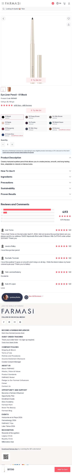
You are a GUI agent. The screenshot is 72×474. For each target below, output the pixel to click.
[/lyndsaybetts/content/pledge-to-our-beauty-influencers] (15, 380)
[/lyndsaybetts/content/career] (4, 383)
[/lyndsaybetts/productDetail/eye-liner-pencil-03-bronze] (59, 128)
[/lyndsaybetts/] (12, 3)
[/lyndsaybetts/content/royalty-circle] (7, 439)
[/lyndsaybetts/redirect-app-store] (6, 457)
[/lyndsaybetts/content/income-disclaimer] (13, 359)
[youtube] (15, 322)
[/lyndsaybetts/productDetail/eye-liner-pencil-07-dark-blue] (12, 134)
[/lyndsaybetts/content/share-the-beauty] (9, 408)
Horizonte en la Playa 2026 (12, 417)
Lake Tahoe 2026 (8, 426)
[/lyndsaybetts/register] (13, 333)
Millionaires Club (8, 442)
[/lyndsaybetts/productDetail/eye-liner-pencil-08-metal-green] (59, 123)
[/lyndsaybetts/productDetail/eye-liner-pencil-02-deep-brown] (36, 117)
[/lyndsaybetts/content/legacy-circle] (7, 436)
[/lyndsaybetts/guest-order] (10, 342)
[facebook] (4, 322)
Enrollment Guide (8, 399)
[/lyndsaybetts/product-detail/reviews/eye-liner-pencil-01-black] (36, 296)
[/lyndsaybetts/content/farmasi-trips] (7, 423)
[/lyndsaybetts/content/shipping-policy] (9, 350)
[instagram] (9, 322)
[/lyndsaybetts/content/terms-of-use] (7, 353)
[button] (62, 469)
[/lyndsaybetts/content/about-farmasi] (8, 368)
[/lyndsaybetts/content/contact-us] (6, 386)
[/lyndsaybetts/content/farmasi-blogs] (7, 411)
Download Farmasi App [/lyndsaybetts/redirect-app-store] (10, 449)
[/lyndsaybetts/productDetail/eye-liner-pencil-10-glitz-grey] (36, 128)
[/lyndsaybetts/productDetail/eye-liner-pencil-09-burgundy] (12, 128)
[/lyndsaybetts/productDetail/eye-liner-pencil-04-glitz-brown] (59, 117)
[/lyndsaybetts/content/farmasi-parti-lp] (7, 405)
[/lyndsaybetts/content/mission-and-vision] (11, 371)
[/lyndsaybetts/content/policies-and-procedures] (11, 356)
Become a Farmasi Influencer (13, 393)
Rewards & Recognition (10, 433)
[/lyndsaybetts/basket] (64, 3)
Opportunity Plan (8, 396)
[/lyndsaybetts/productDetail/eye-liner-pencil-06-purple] (36, 123)
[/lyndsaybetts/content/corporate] (8, 377)
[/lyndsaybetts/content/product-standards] (9, 374)
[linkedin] (20, 322)
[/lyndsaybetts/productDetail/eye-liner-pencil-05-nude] (12, 123)
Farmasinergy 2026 (9, 420)
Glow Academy (7, 402)
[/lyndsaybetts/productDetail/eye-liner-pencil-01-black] (12, 117)
